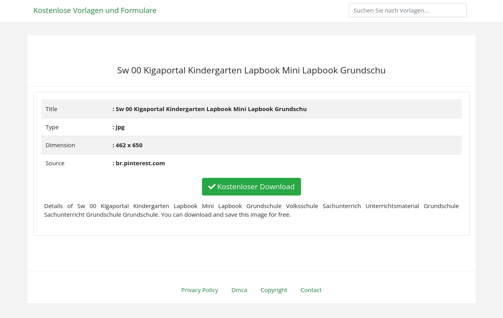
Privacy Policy (199, 290)
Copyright (274, 290)
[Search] (408, 10)
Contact (311, 290)
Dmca (239, 290)
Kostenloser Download (251, 186)
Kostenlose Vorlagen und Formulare (94, 10)
